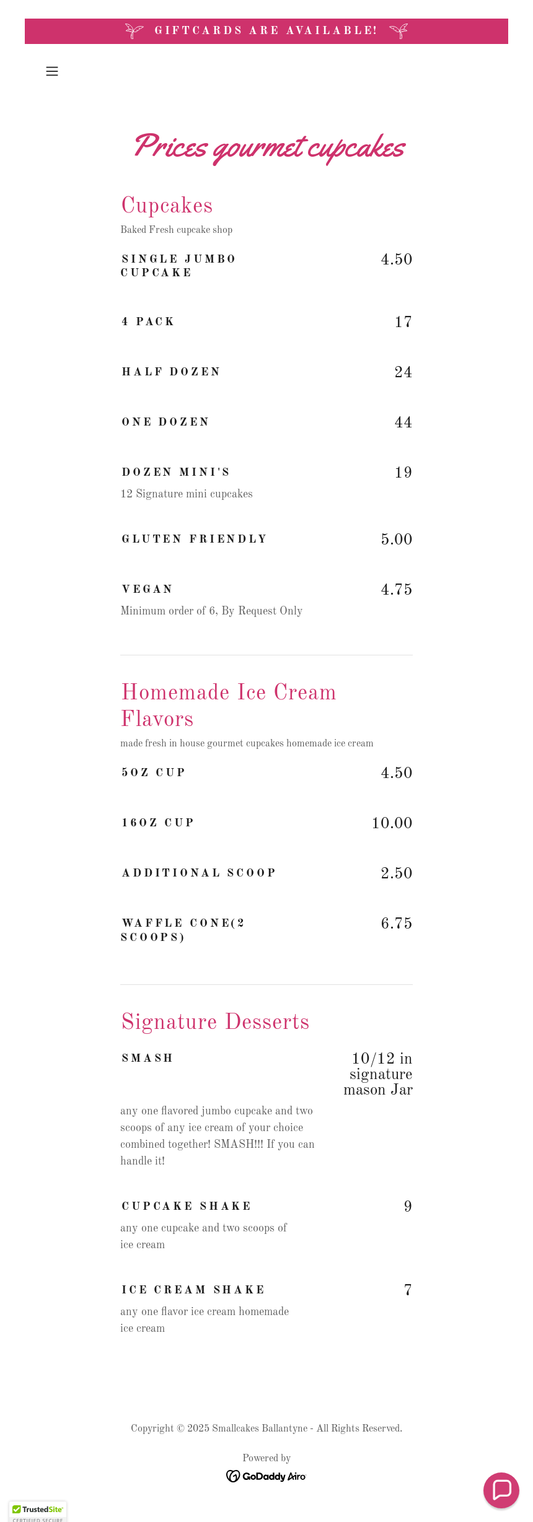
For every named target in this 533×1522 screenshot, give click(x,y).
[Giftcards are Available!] (266, 31)
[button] (74, 71)
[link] (266, 1475)
